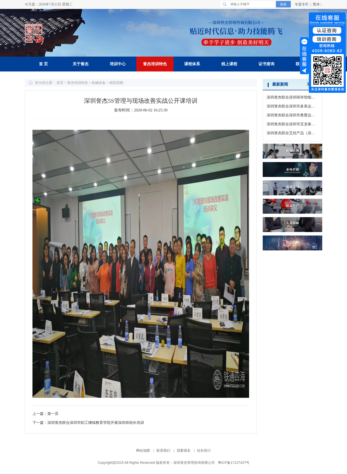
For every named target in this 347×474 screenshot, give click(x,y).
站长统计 (204, 450)
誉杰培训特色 (155, 64)
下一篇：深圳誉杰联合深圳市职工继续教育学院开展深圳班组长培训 (88, 423)
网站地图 (143, 450)
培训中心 (118, 64)
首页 (60, 83)
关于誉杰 (80, 64)
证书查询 (266, 64)
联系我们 (163, 450)
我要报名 (184, 450)
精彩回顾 (116, 83)
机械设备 (99, 83)
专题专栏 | (303, 4)
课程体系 (192, 64)
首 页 (43, 64)
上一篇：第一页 (45, 414)
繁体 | (317, 4)
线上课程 (229, 64)
